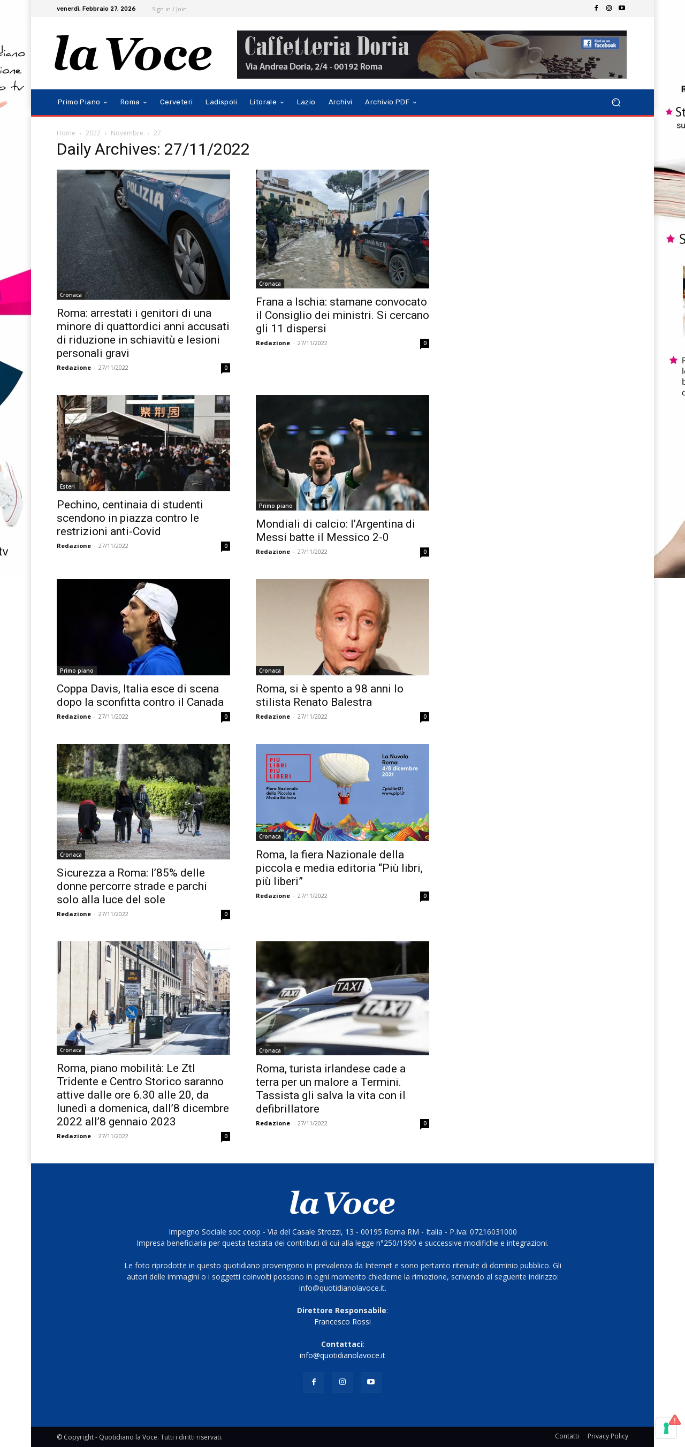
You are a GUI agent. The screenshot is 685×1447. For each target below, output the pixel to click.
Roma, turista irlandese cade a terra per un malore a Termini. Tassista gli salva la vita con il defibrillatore (331, 1088)
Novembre (127, 133)
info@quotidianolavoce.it (342, 1355)
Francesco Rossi (342, 1321)
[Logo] (133, 53)
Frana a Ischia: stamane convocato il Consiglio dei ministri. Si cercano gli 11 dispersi (342, 315)
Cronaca (71, 295)
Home (66, 133)
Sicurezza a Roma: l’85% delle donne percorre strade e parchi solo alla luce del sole (132, 886)
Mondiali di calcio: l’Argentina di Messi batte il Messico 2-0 (335, 530)
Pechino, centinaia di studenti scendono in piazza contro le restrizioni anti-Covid (130, 518)
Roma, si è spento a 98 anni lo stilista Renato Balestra (330, 695)
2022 (93, 133)
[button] (615, 102)
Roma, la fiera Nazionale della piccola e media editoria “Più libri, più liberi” (339, 868)
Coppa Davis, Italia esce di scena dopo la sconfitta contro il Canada (140, 695)
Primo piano (276, 505)
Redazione (74, 367)
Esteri (67, 486)
